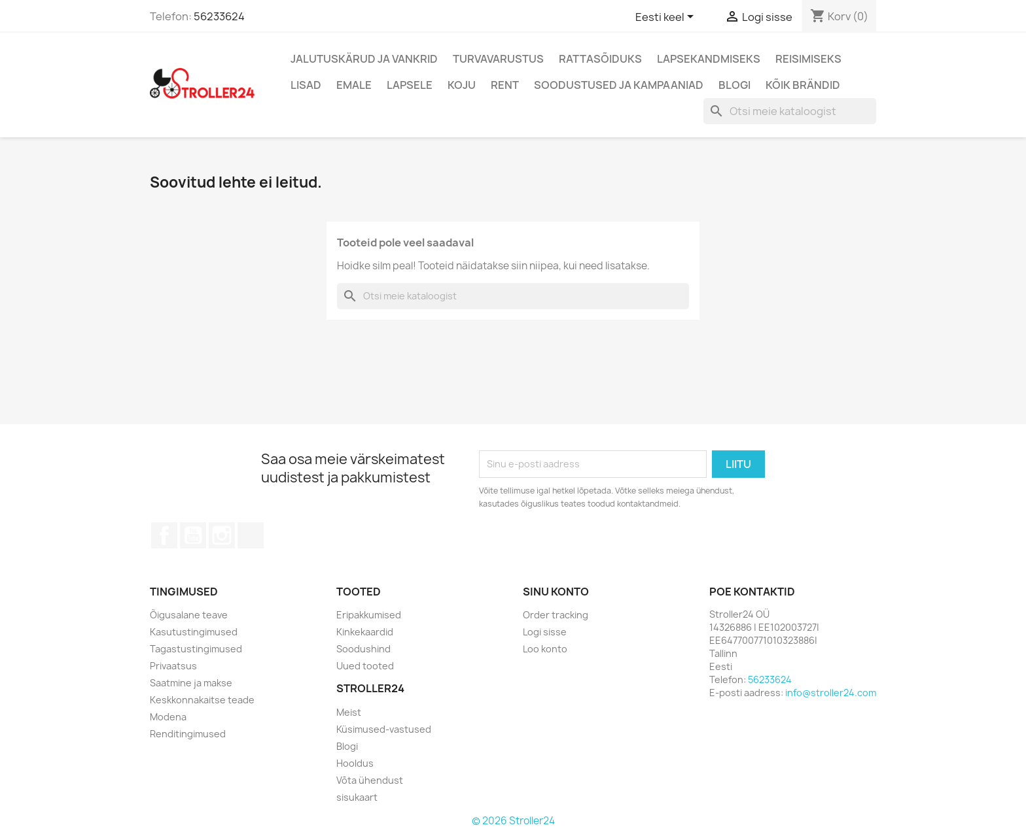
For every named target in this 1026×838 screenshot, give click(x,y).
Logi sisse (545, 632)
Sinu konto (556, 591)
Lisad (306, 85)
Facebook (164, 535)
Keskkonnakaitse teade (202, 700)
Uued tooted (365, 666)
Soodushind (363, 649)
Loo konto (545, 649)
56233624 (219, 16)
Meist (348, 712)
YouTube (193, 535)
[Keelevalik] (666, 17)
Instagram (222, 535)
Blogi (734, 85)
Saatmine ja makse (191, 683)
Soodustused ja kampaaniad (618, 85)
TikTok (251, 535)
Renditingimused (188, 734)
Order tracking (555, 615)
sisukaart (357, 797)
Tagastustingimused (196, 649)
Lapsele (410, 85)
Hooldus (355, 763)
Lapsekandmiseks (708, 59)
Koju (462, 85)
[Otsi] (789, 111)
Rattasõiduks (600, 59)
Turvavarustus (498, 59)
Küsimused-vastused (383, 729)
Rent (505, 85)
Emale (354, 85)
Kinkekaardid (364, 632)
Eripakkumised (368, 615)
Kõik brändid (803, 85)
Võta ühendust (369, 780)
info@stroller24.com (830, 692)
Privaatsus (173, 666)
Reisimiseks (808, 59)
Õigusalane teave (189, 615)
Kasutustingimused (194, 632)
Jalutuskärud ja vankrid (364, 59)
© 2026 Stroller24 (513, 821)
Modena (168, 717)
